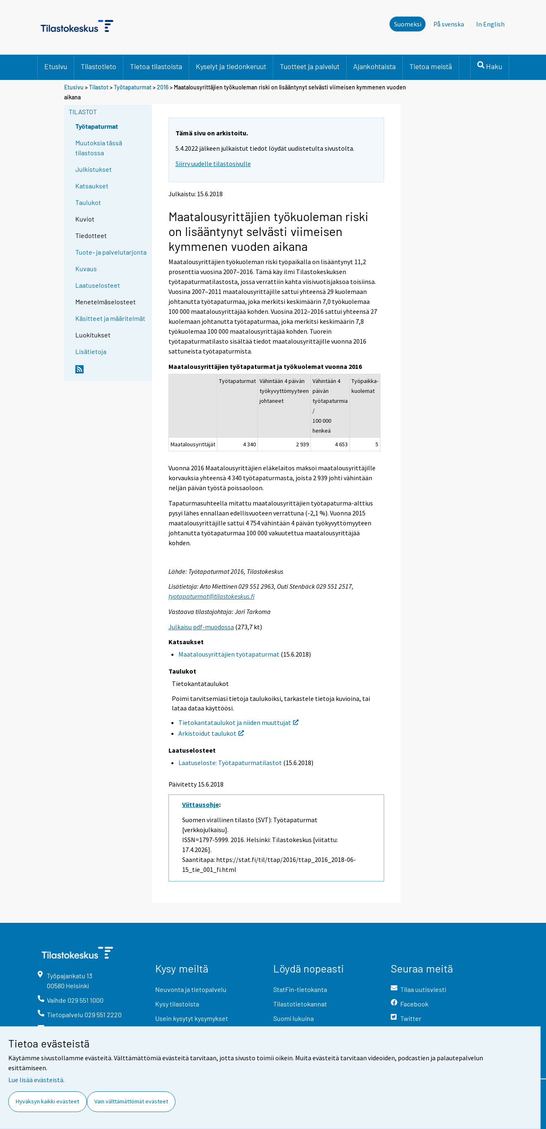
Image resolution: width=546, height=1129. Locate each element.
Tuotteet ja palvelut (309, 66)
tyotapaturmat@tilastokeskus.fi (211, 596)
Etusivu (55, 66)
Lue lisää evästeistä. (36, 1080)
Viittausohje (200, 804)
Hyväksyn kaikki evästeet (47, 1101)
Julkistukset (93, 169)
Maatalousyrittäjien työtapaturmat (228, 654)
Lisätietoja (90, 351)
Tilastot (98, 87)
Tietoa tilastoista (156, 66)
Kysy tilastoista (177, 1004)
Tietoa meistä (430, 66)
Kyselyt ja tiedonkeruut (231, 66)
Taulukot (88, 202)
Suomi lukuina (293, 1018)
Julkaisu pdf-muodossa (201, 627)
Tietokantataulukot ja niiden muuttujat (238, 722)
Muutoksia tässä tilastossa (98, 147)
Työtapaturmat (133, 87)
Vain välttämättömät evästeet (131, 1101)
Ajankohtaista (374, 66)
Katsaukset (91, 186)
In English (490, 24)
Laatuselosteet (97, 285)
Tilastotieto (98, 66)
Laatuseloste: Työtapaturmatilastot (230, 762)
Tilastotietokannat (300, 1004)
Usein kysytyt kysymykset (191, 1018)
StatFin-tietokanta (300, 989)
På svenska (448, 24)
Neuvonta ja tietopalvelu (190, 989)
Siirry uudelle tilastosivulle (213, 163)
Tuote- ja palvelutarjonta (111, 252)
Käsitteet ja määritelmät (110, 318)
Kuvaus (86, 268)
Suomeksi (407, 24)
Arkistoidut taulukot (211, 733)
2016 (162, 87)
